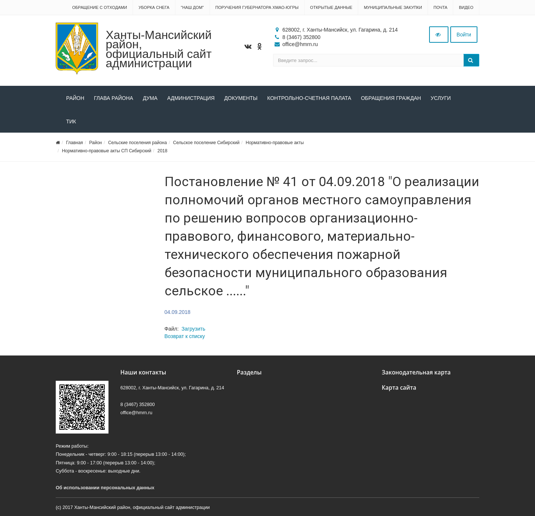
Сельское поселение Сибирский (206, 142)
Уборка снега (154, 7)
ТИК (71, 121)
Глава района (113, 98)
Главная (74, 142)
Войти (464, 35)
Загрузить (193, 329)
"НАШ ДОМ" (192, 7)
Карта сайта (399, 388)
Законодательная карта (416, 372)
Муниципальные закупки (393, 7)
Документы (241, 98)
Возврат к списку (185, 336)
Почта (440, 7)
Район (75, 98)
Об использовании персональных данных (105, 487)
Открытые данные (331, 7)
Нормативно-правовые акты (275, 142)
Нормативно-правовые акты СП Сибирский (106, 150)
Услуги (441, 98)
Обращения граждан (391, 98)
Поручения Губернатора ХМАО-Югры (257, 7)
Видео (466, 7)
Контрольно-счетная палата (309, 98)
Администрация (191, 98)
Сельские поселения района (137, 142)
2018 (163, 150)
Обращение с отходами (99, 7)
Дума (150, 98)
